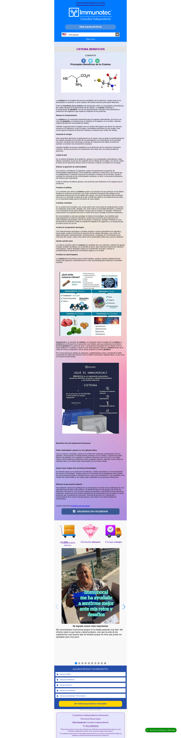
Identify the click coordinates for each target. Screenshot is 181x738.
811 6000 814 (92, 726)
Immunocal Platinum (65, 680)
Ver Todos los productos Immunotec (90, 704)
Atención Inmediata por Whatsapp (161, 730)
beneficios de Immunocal (80, 506)
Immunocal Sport (64, 685)
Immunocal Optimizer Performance (71, 696)
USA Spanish (70, 34)
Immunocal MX (63, 674)
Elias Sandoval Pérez (91, 27)
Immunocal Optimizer (66, 690)
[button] (124, 606)
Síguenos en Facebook (90, 511)
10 (105, 663)
